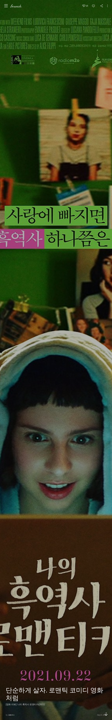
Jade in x (11, 715)
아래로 (106, 714)
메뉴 (6, 5)
